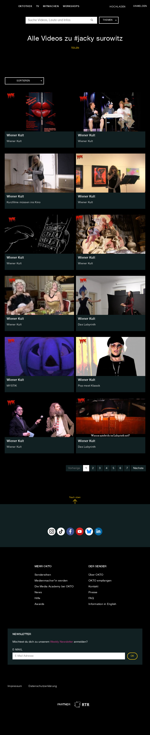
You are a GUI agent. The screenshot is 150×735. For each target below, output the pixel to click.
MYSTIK (12, 385)
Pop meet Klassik (89, 385)
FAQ (91, 598)
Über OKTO (95, 574)
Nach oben (74, 500)
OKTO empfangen (100, 580)
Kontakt (93, 586)
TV (37, 6)
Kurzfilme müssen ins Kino (23, 202)
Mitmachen (51, 6)
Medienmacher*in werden (51, 580)
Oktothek (25, 6)
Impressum (15, 686)
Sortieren (29, 81)
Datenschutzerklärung (43, 686)
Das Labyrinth (87, 324)
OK (132, 656)
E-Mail (17, 649)
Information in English (102, 604)
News (38, 592)
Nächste (138, 468)
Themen (110, 20)
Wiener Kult (15, 135)
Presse (92, 592)
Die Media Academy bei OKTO (54, 586)
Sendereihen (43, 574)
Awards (39, 604)
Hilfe (37, 598)
